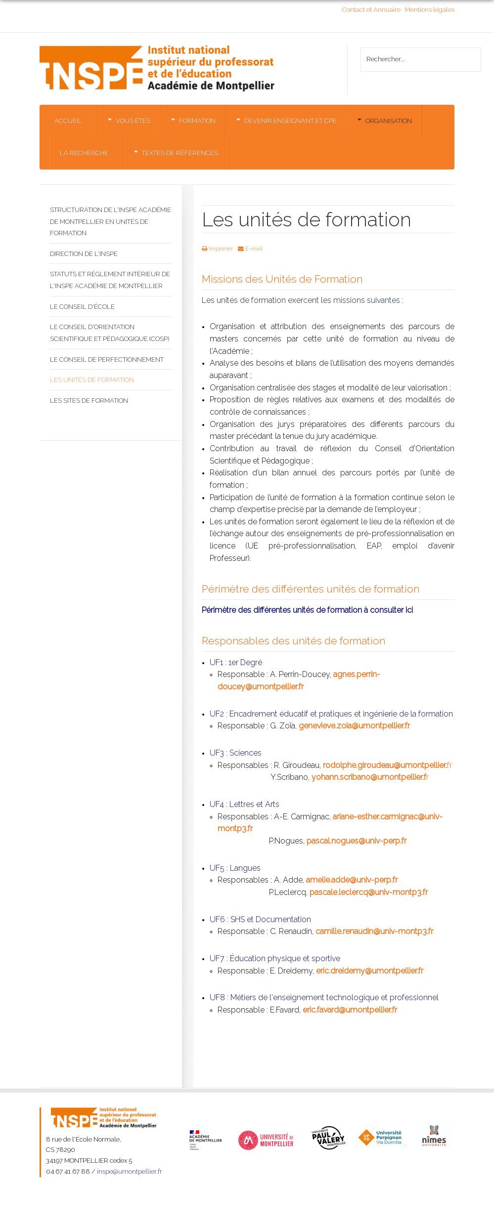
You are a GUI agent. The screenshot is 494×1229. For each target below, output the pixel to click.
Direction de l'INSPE (84, 253)
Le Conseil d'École (82, 306)
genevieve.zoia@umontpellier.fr (354, 725)
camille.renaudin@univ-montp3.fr (374, 931)
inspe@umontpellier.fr (129, 1171)
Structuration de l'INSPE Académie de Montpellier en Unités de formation (110, 221)
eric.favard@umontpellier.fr (350, 1010)
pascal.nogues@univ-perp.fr (356, 841)
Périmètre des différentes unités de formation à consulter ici (307, 610)
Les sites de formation (89, 400)
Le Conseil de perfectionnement (107, 359)
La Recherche (84, 153)
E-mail (250, 248)
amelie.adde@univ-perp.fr (352, 880)
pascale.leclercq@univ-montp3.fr (369, 892)
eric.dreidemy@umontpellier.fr (369, 970)
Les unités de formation (92, 379)
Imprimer (217, 248)
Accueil (68, 121)
